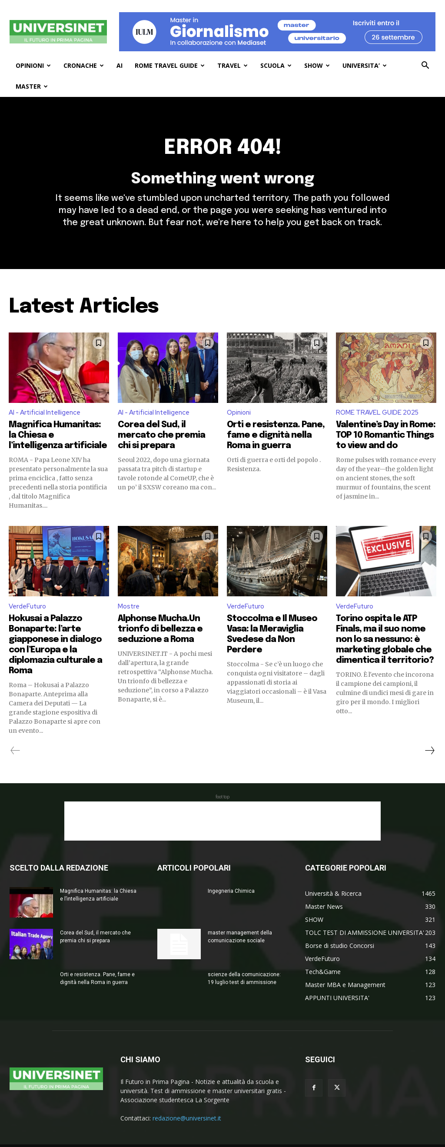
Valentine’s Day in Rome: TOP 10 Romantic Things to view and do (385, 442)
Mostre (129, 613)
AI (119, 65)
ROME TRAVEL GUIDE (170, 65)
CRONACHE (83, 65)
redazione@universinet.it (187, 1126)
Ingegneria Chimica (231, 899)
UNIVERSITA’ (364, 65)
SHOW (317, 65)
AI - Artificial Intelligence (47, 419)
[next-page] (429, 758)
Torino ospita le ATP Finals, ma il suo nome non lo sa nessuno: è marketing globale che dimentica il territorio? (385, 647)
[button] (425, 66)
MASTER (32, 86)
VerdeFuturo (29, 613)
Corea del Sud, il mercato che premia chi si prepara (161, 442)
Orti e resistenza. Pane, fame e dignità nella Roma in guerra (276, 442)
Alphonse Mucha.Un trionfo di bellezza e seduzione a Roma (160, 637)
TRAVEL (232, 65)
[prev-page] (15, 758)
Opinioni (240, 419)
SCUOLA (276, 65)
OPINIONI (33, 65)
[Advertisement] (222, 828)
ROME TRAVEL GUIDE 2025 (379, 419)
